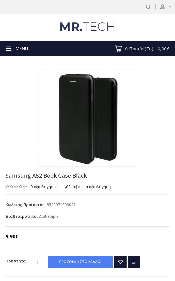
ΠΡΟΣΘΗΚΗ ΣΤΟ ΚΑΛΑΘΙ (80, 261)
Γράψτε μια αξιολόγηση (88, 186)
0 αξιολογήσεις (44, 186)
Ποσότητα (16, 261)
